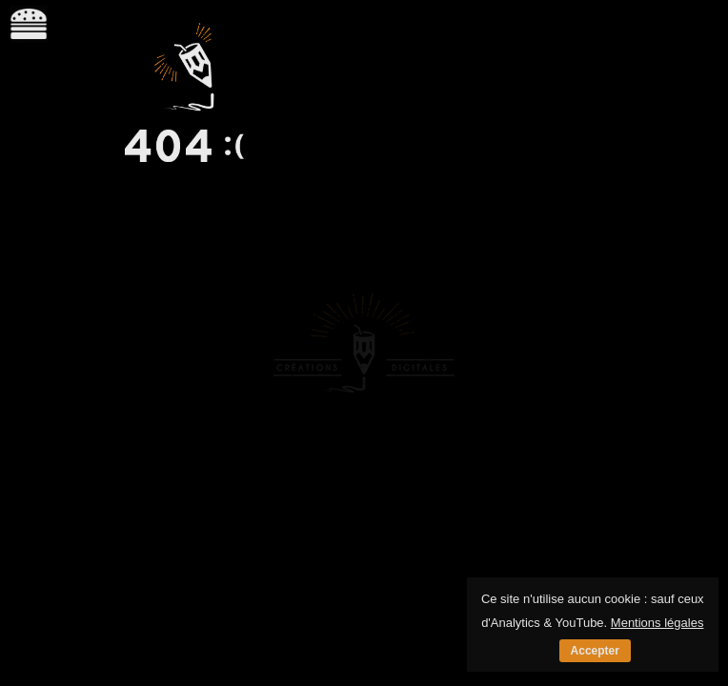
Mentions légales (657, 622)
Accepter (595, 650)
